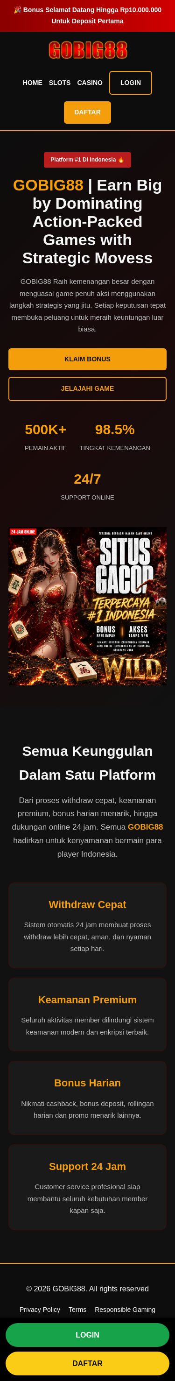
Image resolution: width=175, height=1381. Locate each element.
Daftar (87, 112)
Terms (77, 1309)
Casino (89, 82)
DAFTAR (87, 1363)
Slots (60, 82)
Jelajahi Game (87, 388)
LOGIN (87, 1335)
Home (32, 82)
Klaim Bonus (87, 359)
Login (130, 82)
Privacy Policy (40, 1309)
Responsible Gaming (125, 1309)
